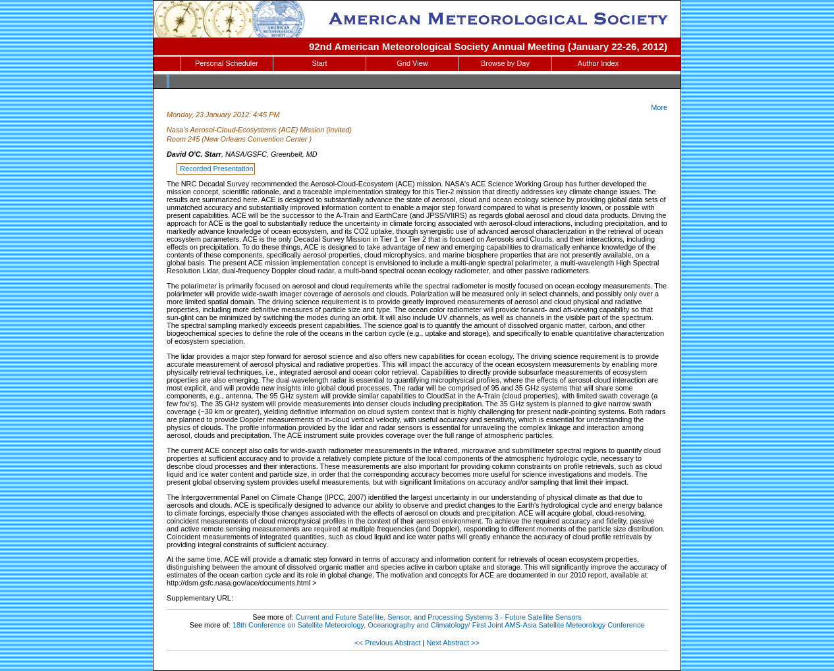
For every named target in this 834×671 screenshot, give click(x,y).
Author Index (598, 63)
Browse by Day (505, 63)
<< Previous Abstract (387, 643)
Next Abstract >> (452, 643)
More (659, 107)
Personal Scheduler (226, 63)
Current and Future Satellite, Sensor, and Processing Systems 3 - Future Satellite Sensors (439, 617)
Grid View (412, 63)
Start (319, 63)
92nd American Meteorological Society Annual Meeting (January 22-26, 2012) (488, 46)
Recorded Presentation (216, 169)
